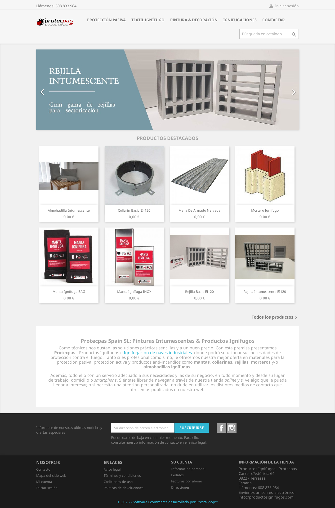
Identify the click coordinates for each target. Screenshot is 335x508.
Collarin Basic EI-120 (134, 210)
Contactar (273, 19)
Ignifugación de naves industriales (158, 352)
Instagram (232, 428)
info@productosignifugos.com (266, 497)
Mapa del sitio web (51, 475)
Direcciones (180, 487)
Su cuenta (181, 462)
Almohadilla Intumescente (69, 210)
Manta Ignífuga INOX (134, 291)
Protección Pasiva (106, 19)
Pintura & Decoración (194, 19)
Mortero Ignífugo (265, 210)
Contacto (43, 469)
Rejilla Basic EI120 (199, 291)
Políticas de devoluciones (123, 488)
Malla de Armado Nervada (199, 210)
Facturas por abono (186, 481)
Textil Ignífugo (148, 19)
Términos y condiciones (122, 475)
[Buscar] (269, 34)
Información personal (188, 469)
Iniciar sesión (47, 488)
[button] (56, 89)
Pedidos (177, 475)
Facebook (221, 428)
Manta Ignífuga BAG (69, 291)
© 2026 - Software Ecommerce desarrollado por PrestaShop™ (167, 501)
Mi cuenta (44, 481)
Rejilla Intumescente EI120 (265, 291)
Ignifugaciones (240, 19)
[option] (167, 89)
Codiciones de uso (118, 481)
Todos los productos (275, 317)
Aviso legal (112, 469)
